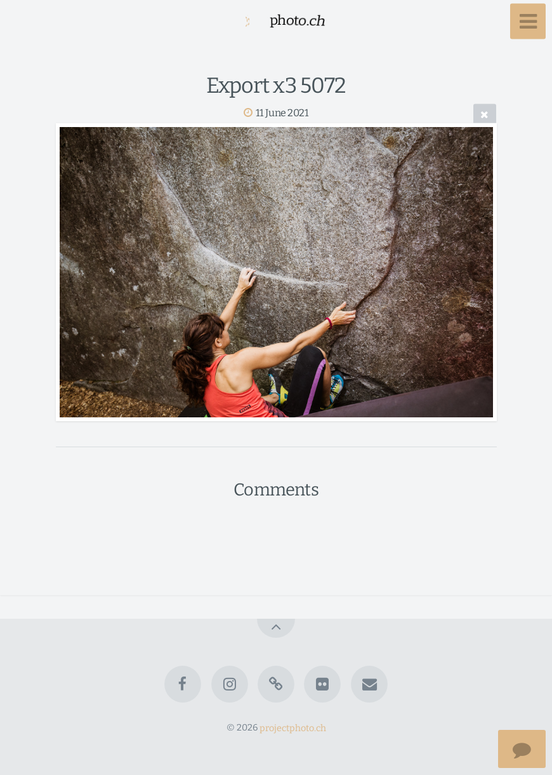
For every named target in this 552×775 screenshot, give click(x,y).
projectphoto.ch (293, 727)
